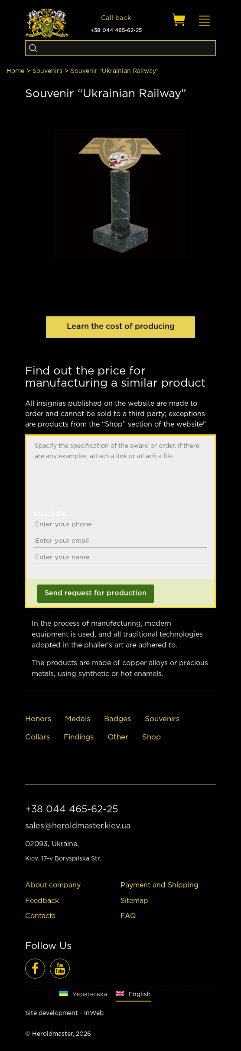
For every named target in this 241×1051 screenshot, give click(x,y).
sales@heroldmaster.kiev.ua (77, 826)
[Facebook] (35, 969)
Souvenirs (47, 71)
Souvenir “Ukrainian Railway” (115, 71)
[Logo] (46, 23)
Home (15, 71)
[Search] (32, 48)
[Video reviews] (60, 969)
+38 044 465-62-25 (116, 30)
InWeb (94, 1013)
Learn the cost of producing (121, 326)
